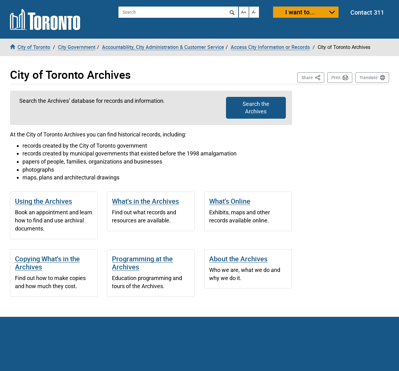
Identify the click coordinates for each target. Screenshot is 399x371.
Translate (368, 77)
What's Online (229, 201)
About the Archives (238, 258)
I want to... (300, 12)
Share (312, 77)
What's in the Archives (145, 201)
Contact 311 (367, 12)
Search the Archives (256, 108)
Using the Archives (43, 201)
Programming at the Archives (142, 262)
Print (336, 77)
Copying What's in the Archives (47, 262)
